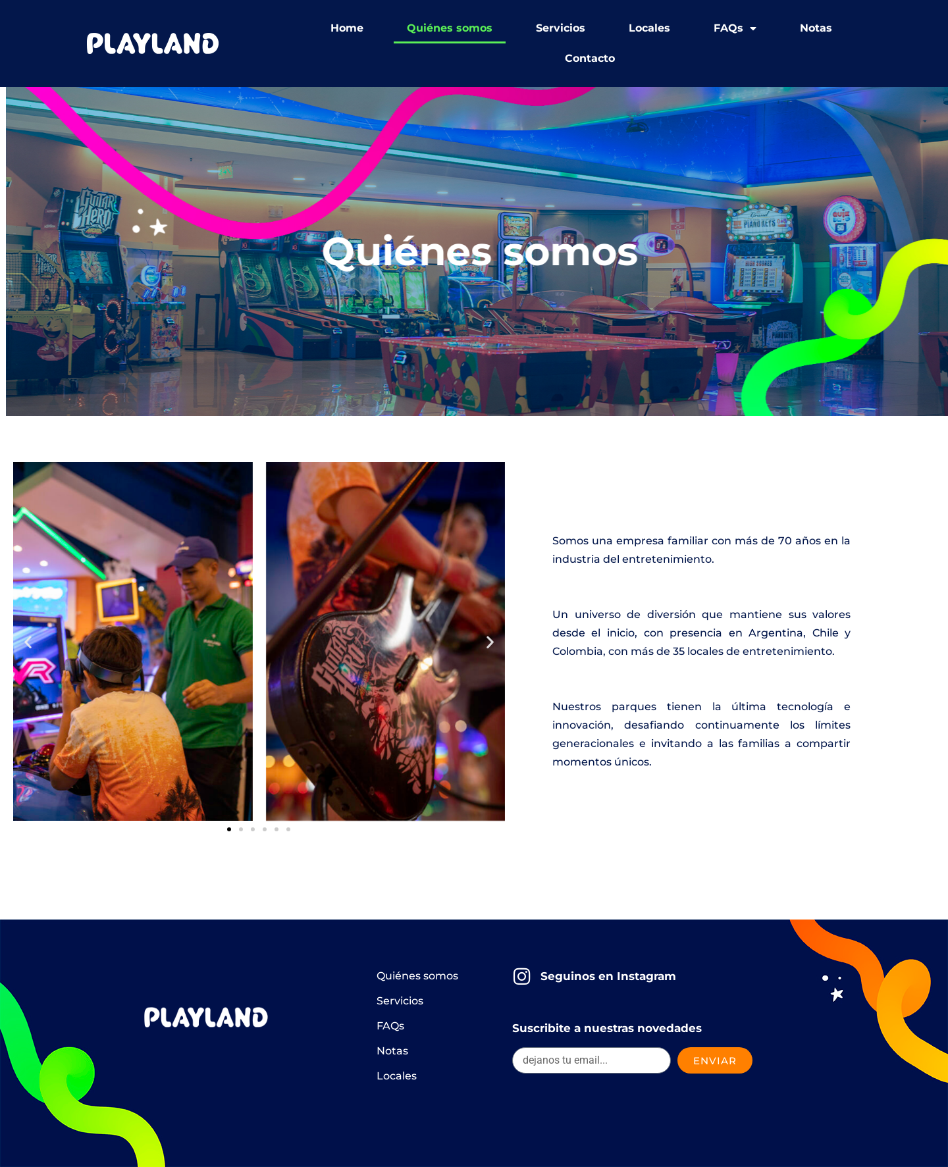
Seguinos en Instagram (608, 976)
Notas (816, 28)
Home (346, 28)
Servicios (560, 28)
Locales (649, 28)
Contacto (590, 58)
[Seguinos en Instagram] (521, 976)
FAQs (735, 28)
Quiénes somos (449, 28)
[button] (28, 641)
